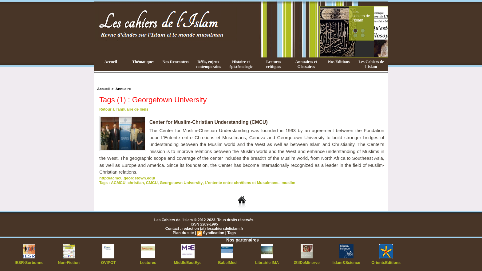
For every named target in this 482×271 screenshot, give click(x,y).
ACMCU (117, 182)
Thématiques (143, 61)
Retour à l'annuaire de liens (123, 109)
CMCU (149, 182)
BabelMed (227, 262)
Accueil (110, 61)
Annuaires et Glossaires (306, 64)
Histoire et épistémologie (240, 64)
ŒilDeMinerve (306, 262)
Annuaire (122, 89)
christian (134, 182)
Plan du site (183, 232)
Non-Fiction (68, 262)
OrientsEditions (386, 262)
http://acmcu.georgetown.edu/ (125, 178)
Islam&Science (346, 262)
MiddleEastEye (188, 262)
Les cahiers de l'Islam (372, 13)
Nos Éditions (339, 61)
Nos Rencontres (176, 61)
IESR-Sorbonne (29, 262)
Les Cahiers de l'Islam (371, 64)
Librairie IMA (267, 262)
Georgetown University (177, 182)
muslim (278, 182)
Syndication (213, 232)
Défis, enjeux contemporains (208, 64)
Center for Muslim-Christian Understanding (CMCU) (209, 122)
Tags (231, 232)
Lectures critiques (273, 64)
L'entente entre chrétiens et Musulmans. (234, 182)
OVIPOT (108, 262)
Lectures (148, 262)
